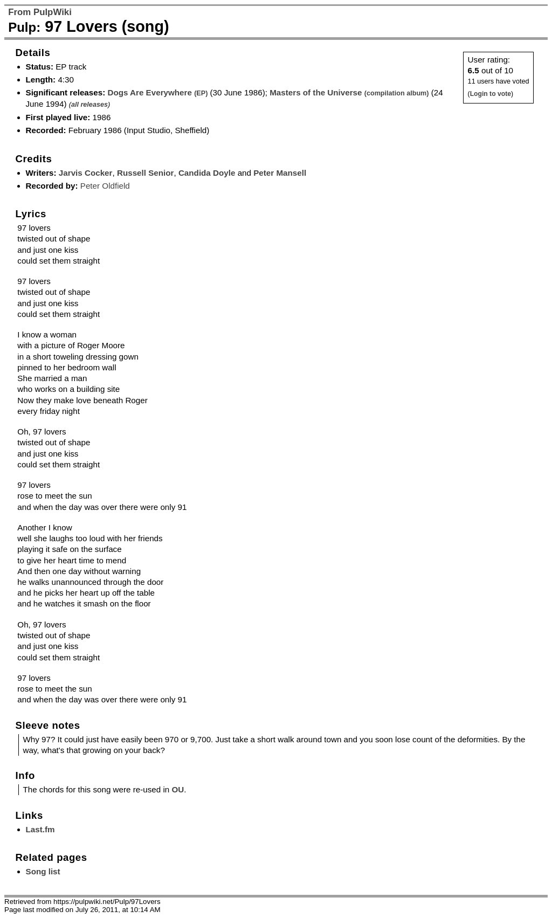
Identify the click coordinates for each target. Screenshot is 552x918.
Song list (43, 871)
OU (177, 789)
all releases (89, 104)
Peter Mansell (279, 172)
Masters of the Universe (349, 92)
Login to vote (490, 94)
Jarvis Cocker (86, 172)
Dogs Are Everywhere (157, 92)
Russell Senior (145, 172)
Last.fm (40, 829)
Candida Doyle (207, 172)
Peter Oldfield (105, 185)
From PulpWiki (40, 12)
